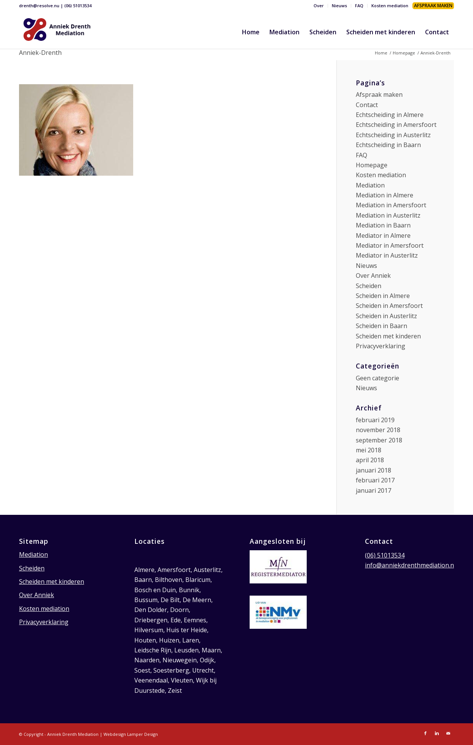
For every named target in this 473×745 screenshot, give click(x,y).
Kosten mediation (389, 5)
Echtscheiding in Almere (390, 115)
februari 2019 (375, 420)
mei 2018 (368, 450)
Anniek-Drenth (40, 52)
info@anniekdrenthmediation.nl (410, 565)
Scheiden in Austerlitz (386, 316)
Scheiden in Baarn (381, 326)
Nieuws (339, 5)
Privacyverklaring (380, 346)
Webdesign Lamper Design (131, 734)
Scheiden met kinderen (388, 336)
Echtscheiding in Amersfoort (396, 124)
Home (381, 53)
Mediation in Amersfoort (391, 205)
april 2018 (370, 460)
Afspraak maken (379, 94)
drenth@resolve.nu (39, 5)
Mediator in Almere (383, 235)
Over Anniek (373, 275)
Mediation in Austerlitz (388, 215)
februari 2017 (375, 480)
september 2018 (379, 440)
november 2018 (378, 430)
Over (319, 5)
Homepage (404, 53)
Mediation (370, 185)
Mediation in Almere (384, 195)
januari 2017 (373, 490)
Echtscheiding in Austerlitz (393, 135)
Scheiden (368, 286)
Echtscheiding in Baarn (388, 145)
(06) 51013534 (77, 5)
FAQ (359, 5)
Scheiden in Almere (383, 296)
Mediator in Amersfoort (390, 245)
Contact (367, 105)
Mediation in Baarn (383, 225)
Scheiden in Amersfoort (389, 305)
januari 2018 (373, 470)
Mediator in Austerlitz (387, 255)
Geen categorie (377, 378)
